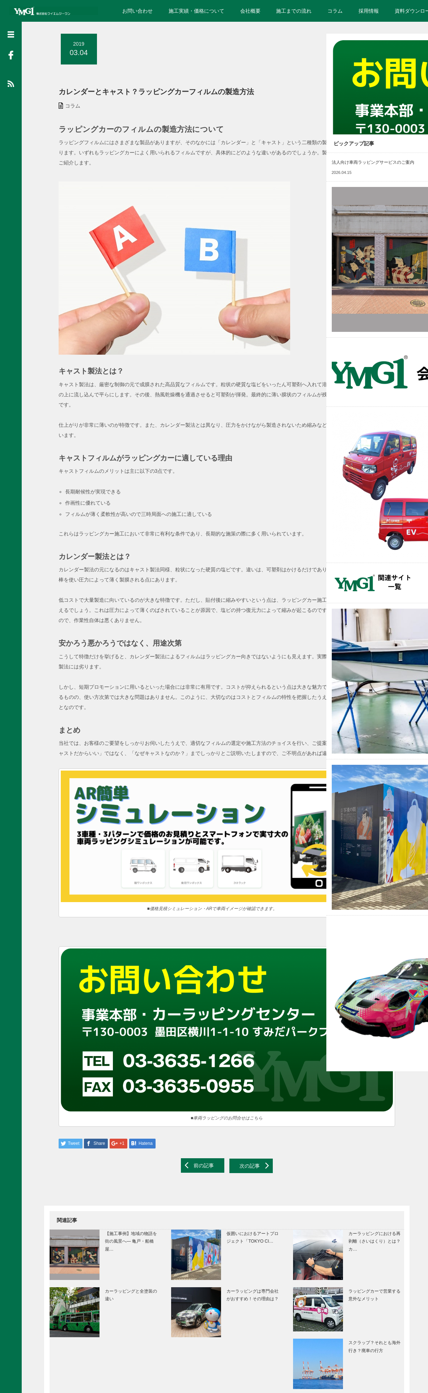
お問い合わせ (137, 11)
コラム (335, 11)
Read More (389, 123)
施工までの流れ (294, 11)
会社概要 (250, 11)
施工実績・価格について (196, 11)
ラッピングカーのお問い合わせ (362, 86)
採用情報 (369, 11)
